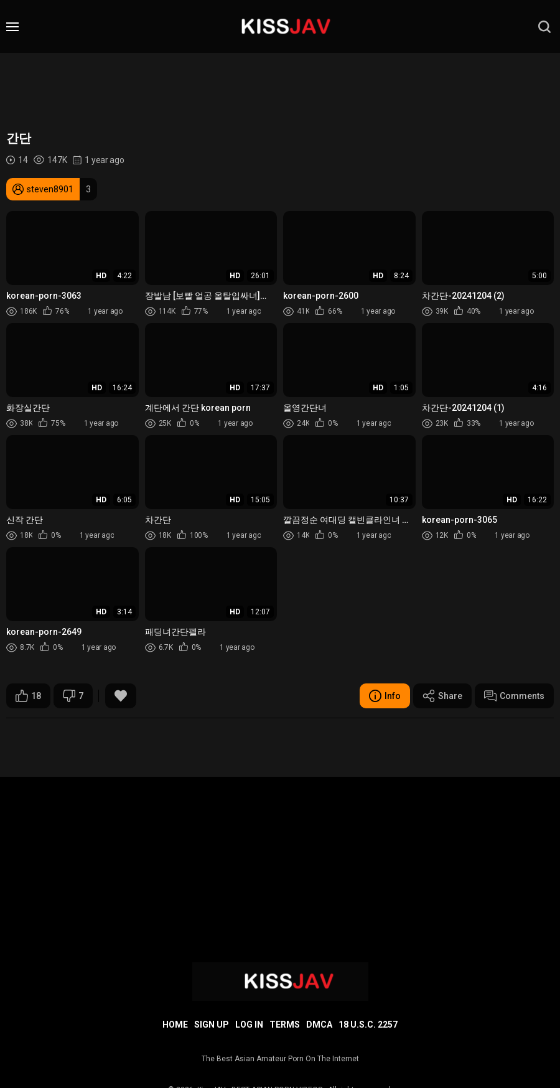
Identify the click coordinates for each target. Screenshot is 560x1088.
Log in (249, 1024)
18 (28, 696)
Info (385, 696)
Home (175, 1024)
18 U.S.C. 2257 (368, 1024)
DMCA (319, 1024)
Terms (284, 1024)
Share (442, 696)
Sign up (211, 1024)
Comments (514, 696)
